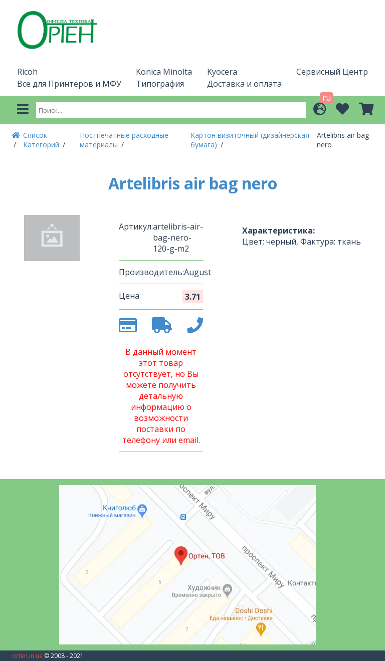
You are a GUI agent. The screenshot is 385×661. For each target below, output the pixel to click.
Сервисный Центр (332, 71)
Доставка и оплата (244, 83)
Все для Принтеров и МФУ (69, 83)
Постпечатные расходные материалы (124, 139)
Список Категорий (42, 139)
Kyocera (222, 71)
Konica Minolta (164, 71)
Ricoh (27, 71)
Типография (160, 83)
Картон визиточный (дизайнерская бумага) (249, 139)
